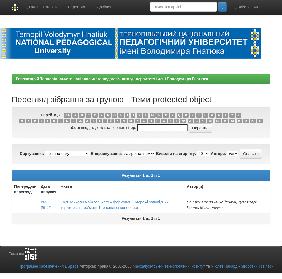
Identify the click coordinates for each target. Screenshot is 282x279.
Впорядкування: (106, 153)
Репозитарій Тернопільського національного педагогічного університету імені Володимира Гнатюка (112, 79)
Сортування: (32, 153)
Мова (260, 7)
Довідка (104, 7)
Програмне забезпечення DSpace (48, 266)
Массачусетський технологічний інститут (169, 266)
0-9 (68, 115)
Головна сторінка (42, 7)
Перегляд (78, 7)
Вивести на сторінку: (176, 153)
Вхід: (242, 7)
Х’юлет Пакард (224, 266)
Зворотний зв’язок (257, 266)
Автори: (218, 153)
